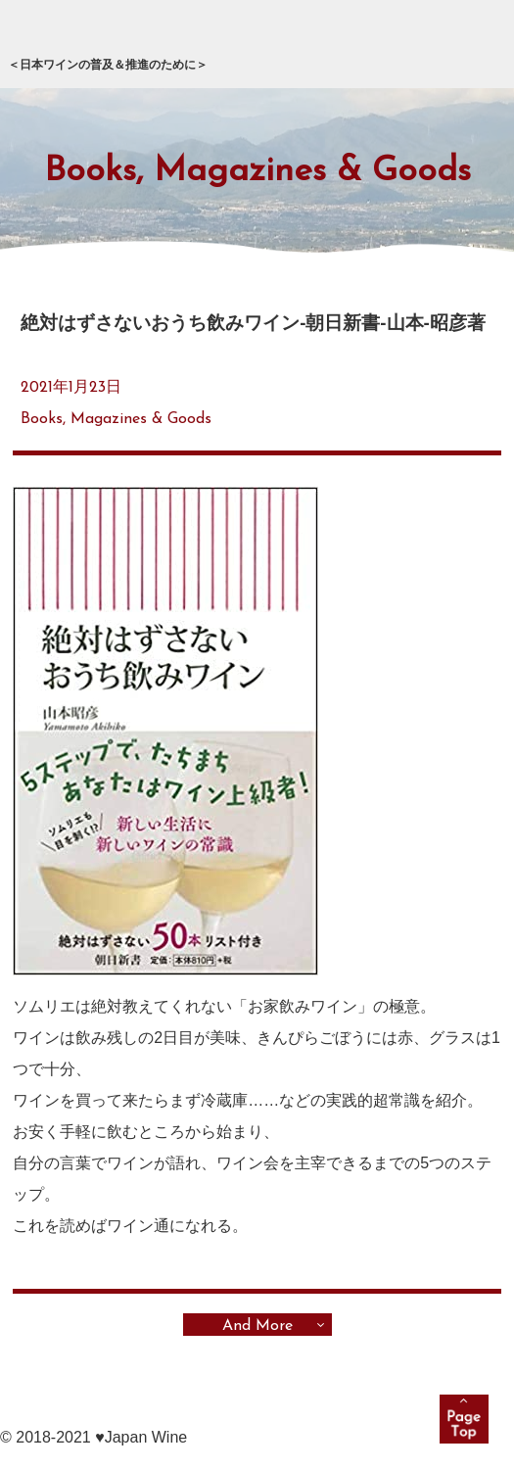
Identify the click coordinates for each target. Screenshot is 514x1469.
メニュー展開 (469, 45)
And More (257, 1326)
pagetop (464, 1419)
